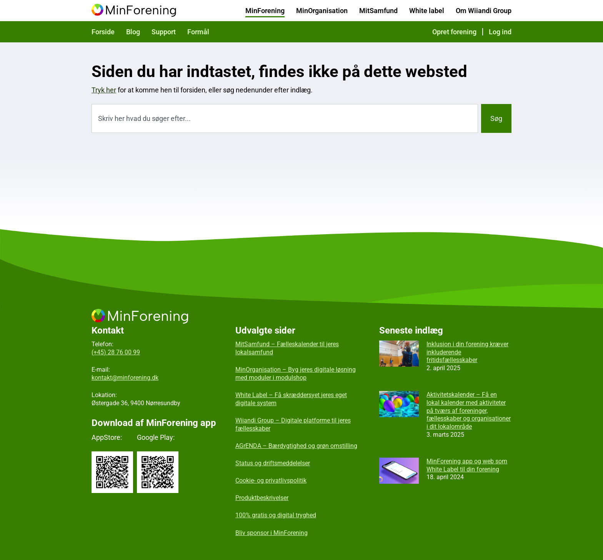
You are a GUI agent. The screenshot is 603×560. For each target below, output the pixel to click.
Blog (133, 32)
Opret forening (454, 32)
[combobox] (285, 118)
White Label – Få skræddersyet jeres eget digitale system (291, 399)
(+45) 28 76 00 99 (116, 352)
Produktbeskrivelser (261, 497)
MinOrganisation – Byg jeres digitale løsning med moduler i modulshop (295, 373)
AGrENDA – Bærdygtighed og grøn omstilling (296, 445)
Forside (103, 32)
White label (426, 11)
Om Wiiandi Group (483, 11)
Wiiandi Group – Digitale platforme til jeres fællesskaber (293, 424)
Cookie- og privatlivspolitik (270, 480)
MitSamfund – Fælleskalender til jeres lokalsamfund (287, 348)
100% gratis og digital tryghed (275, 515)
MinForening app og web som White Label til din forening (466, 465)
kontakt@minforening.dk (125, 377)
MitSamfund (378, 11)
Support (164, 32)
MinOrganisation (322, 11)
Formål (198, 32)
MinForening (265, 11)
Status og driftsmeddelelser (272, 463)
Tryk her (104, 90)
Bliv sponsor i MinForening (271, 533)
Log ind (500, 32)
